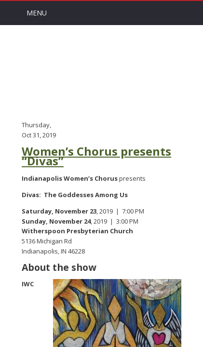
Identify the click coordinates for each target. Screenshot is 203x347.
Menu (37, 12)
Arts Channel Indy (101, 72)
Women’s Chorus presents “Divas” (96, 156)
